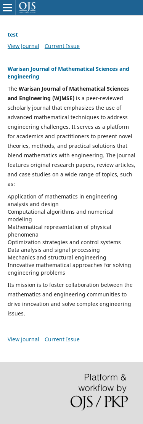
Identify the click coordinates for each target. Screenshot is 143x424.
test (13, 34)
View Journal (23, 46)
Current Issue (62, 46)
